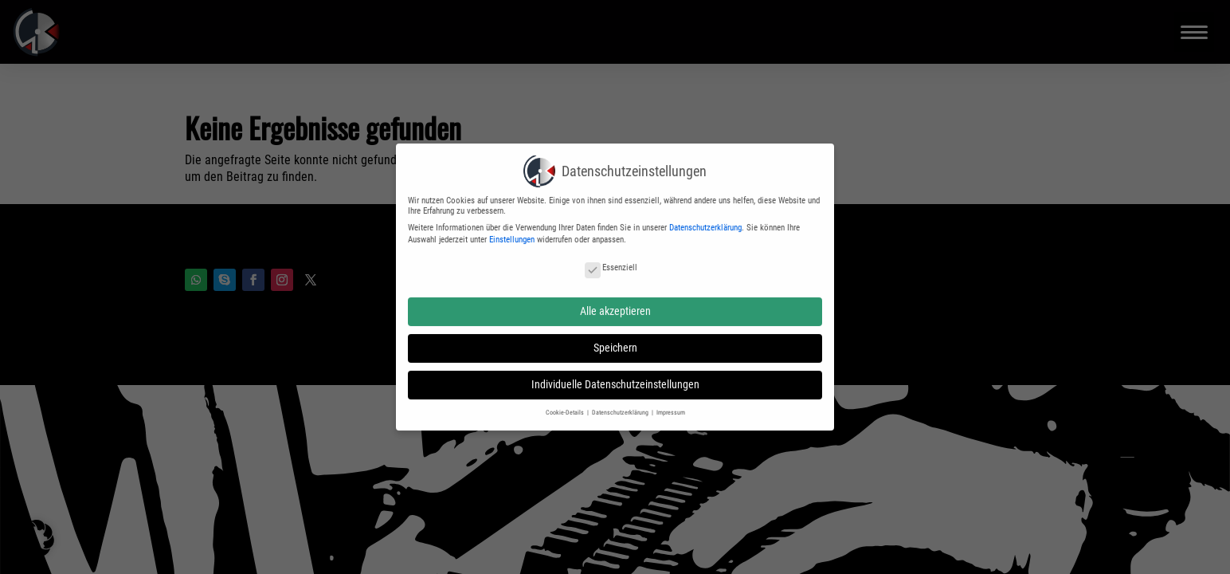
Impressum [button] (670, 406)
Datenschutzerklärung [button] (621, 406)
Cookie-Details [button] (566, 406)
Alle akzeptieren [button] (615, 305)
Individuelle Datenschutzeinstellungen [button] (615, 378)
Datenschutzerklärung (705, 222)
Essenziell (611, 262)
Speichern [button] (615, 342)
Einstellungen (512, 234)
